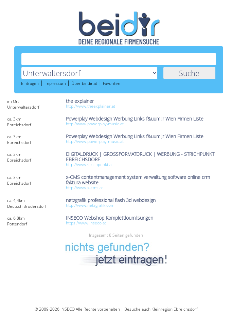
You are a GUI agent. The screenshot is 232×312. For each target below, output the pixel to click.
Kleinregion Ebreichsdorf (174, 309)
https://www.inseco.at (86, 223)
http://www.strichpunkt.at (89, 164)
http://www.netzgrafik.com (90, 205)
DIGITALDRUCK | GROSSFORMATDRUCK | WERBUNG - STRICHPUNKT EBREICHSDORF (140, 157)
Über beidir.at (84, 84)
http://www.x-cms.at (84, 187)
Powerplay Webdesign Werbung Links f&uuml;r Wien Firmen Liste (134, 118)
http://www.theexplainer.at (90, 106)
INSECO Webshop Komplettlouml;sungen (109, 218)
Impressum (55, 84)
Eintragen (30, 84)
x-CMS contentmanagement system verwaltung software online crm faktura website (138, 180)
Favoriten (111, 84)
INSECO (67, 309)
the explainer (80, 101)
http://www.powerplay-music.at (95, 124)
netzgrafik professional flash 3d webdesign (111, 200)
